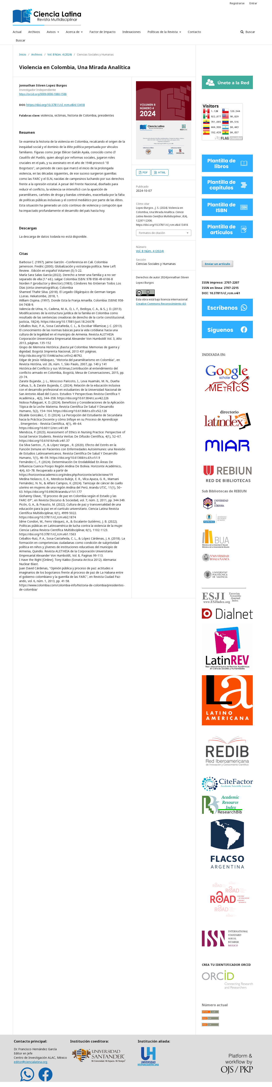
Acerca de (73, 32)
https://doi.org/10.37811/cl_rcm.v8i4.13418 (55, 105)
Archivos (34, 32)
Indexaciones (131, 32)
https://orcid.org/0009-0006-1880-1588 (43, 94)
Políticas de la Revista (162, 32)
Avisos (52, 32)
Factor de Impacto (102, 32)
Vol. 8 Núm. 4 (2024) (59, 54)
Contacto (194, 32)
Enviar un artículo (217, 264)
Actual (17, 32)
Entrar (253, 3)
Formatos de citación (152, 233)
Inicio (22, 54)
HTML (161, 172)
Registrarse (237, 3)
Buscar (20, 40)
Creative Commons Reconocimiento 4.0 (161, 303)
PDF (144, 172)
